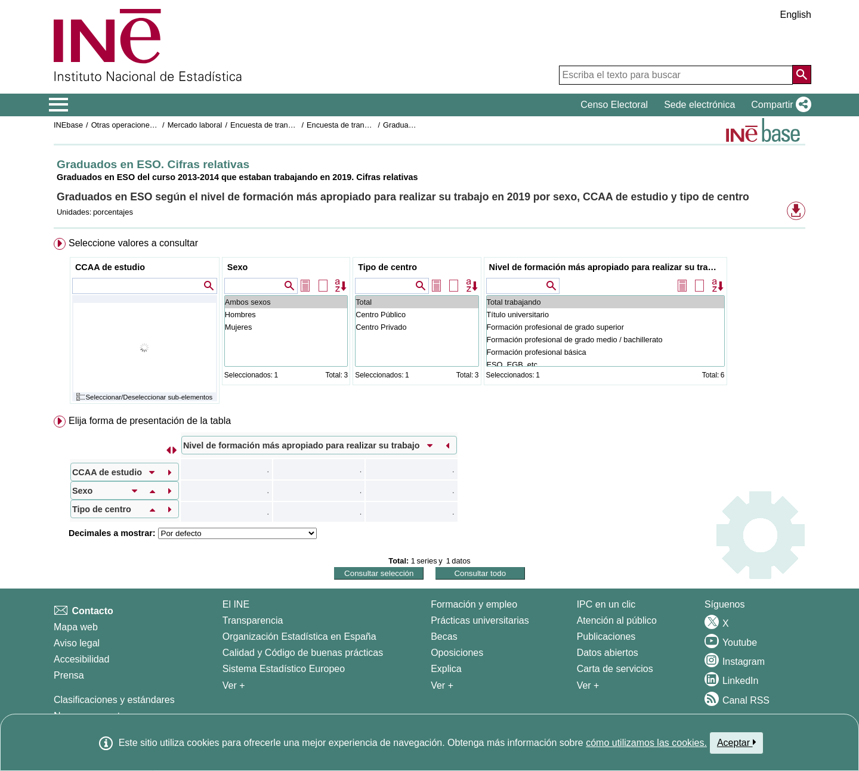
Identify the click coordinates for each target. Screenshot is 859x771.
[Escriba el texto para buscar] (676, 75)
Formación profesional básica (605, 352)
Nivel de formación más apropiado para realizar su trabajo (607, 267)
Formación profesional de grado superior (605, 327)
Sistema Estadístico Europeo (284, 669)
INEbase (68, 124)
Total (417, 302)
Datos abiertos (607, 653)
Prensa (69, 675)
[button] (778, 105)
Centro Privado (417, 327)
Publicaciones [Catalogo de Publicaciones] (606, 636)
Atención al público (617, 620)
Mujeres (286, 327)
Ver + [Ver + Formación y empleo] (442, 685)
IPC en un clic (606, 604)
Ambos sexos (286, 302)
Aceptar (736, 742)
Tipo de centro (387, 267)
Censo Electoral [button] (614, 105)
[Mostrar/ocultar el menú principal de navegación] (59, 105)
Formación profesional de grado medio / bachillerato (605, 339)
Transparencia (253, 620)
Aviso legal (77, 643)
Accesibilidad (81, 659)
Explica (446, 669)
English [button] (795, 15)
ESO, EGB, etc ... (605, 364)
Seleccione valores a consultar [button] (133, 243)
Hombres (286, 314)
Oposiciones (457, 653)
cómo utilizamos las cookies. (646, 743)
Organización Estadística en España (299, 636)
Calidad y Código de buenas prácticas (303, 653)
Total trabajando (605, 302)
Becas (444, 636)
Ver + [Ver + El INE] (234, 685)
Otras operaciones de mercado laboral (156, 124)
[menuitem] (429, 323)
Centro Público (417, 314)
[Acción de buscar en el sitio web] (801, 74)
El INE (236, 604)
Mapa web (76, 627)
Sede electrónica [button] (699, 105)
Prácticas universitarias (480, 620)
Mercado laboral (195, 124)
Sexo (237, 267)
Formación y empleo (474, 604)
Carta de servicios (615, 669)
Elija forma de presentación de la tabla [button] (150, 421)
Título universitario (605, 314)
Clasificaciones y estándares (114, 700)
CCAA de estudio (110, 267)
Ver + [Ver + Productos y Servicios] (588, 685)
